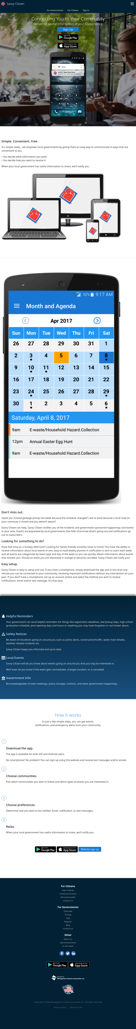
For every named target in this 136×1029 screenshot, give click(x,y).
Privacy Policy (60, 1007)
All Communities (68, 897)
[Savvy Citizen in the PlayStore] (68, 37)
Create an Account (68, 893)
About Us (68, 939)
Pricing (68, 914)
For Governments (55, 10)
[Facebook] (62, 953)
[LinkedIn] (73, 953)
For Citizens (73, 10)
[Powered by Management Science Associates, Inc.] (68, 977)
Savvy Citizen (15, 4)
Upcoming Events (68, 942)
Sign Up (68, 29)
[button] (132, 3)
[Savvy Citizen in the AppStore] (68, 45)
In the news (68, 946)
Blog (68, 925)
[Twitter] (67, 953)
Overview (68, 911)
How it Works (68, 890)
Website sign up (90, 849)
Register (68, 921)
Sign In (86, 10)
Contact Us (68, 900)
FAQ (68, 918)
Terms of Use (76, 1007)
